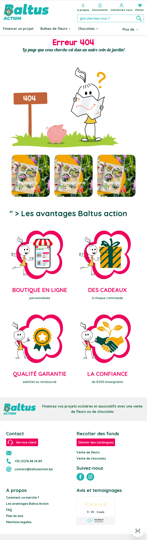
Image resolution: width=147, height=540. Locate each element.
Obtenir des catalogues (96, 442)
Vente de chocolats (91, 458)
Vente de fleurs (88, 452)
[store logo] (26, 12)
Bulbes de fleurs (55, 28)
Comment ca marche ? (22, 497)
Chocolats (88, 28)
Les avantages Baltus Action (27, 504)
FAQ (9, 510)
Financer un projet (18, 28)
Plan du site (14, 516)
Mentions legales (18, 522)
